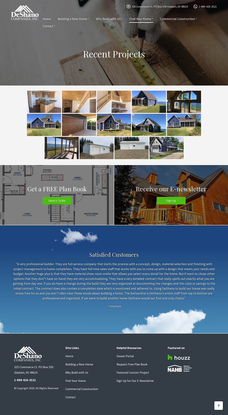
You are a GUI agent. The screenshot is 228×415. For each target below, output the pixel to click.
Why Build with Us (108, 19)
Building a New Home (72, 19)
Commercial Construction (177, 19)
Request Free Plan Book (132, 364)
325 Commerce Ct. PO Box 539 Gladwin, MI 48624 (160, 6)
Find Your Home (140, 19)
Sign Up (171, 201)
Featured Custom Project (133, 372)
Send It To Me (56, 201)
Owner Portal (125, 356)
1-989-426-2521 (208, 6)
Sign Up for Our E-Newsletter (135, 380)
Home (46, 19)
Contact (47, 26)
